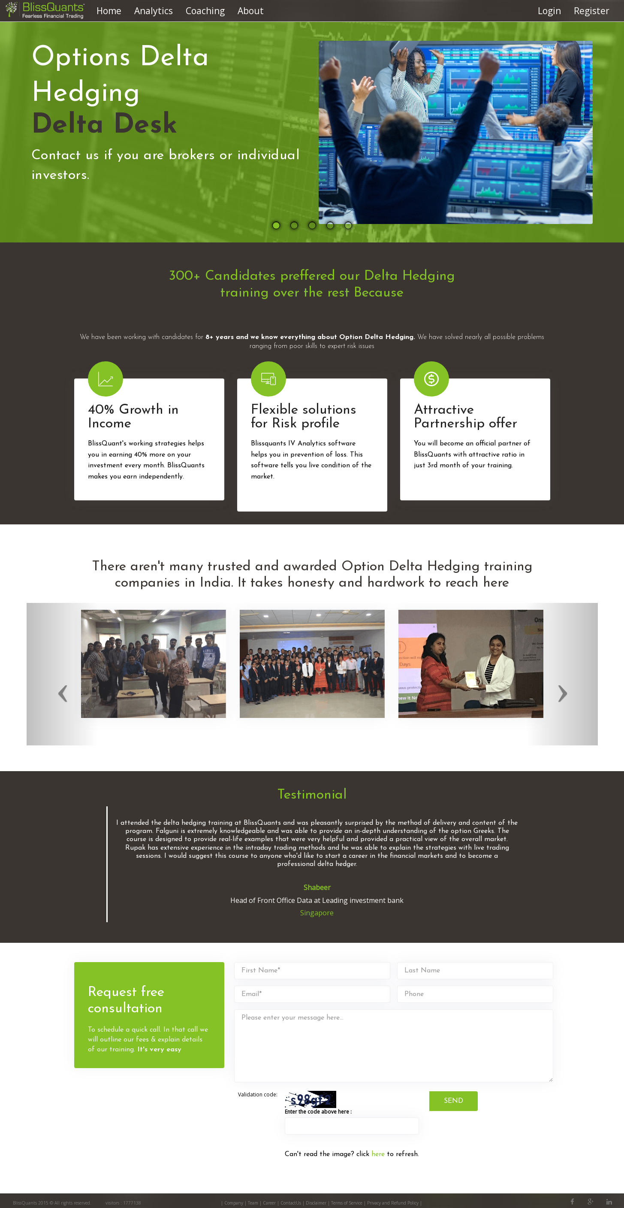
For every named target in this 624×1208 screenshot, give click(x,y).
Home (108, 11)
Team (253, 1203)
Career (269, 1203)
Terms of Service (346, 1203)
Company (233, 1203)
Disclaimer (316, 1203)
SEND (453, 1101)
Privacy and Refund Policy (393, 1203)
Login (549, 11)
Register (591, 11)
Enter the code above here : (318, 1111)
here (378, 1154)
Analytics (153, 11)
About (251, 11)
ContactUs (290, 1203)
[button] (62, 674)
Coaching (205, 11)
